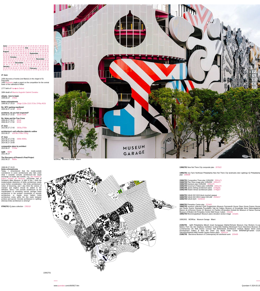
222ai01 (235, 214)
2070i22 (219, 167)
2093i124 (224, 232)
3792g (25, 133)
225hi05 (235, 234)
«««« (55, 281)
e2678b (15, 133)
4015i (44, 103)
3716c (33, 103)
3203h (19, 115)
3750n (24, 128)
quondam (61, 286)
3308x (19, 139)
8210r (19, 120)
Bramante (9, 82)
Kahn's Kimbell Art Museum (13, 178)
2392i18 (28, 206)
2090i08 (187, 175)
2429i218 (201, 199)
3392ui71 (218, 180)
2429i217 (217, 197)
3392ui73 (210, 184)
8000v (14, 159)
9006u (24, 139)
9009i (10, 152)
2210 (29, 103)
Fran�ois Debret (17, 88)
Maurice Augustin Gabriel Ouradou (25, 92)
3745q (39, 103)
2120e (24, 103)
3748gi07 (217, 190)
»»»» (258, 281)
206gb (19, 103)
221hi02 (209, 205)
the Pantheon (36, 177)
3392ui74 (217, 186)
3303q (19, 128)
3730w (14, 148)
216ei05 (230, 212)
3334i (24, 115)
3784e (14, 98)
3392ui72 (217, 182)
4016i (19, 109)
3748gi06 (216, 188)
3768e (20, 133)
